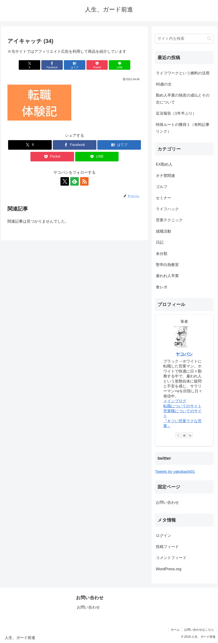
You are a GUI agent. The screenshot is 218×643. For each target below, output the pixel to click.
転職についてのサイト (182, 406)
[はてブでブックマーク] (74, 65)
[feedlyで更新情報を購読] (74, 181)
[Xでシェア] (29, 65)
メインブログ (174, 401)
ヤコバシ (184, 354)
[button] (209, 38)
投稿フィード (167, 547)
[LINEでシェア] (119, 65)
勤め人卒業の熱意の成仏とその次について (182, 98)
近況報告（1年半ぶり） (176, 113)
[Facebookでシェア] (52, 65)
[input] (184, 38)
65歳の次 (164, 84)
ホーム (175, 629)
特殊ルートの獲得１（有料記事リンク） (182, 128)
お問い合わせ (167, 502)
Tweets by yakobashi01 (175, 471)
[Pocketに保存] (97, 65)
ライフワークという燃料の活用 (182, 73)
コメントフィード (171, 558)
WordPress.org (168, 569)
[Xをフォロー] (64, 181)
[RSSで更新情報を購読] (84, 181)
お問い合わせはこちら (199, 629)
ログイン (163, 535)
